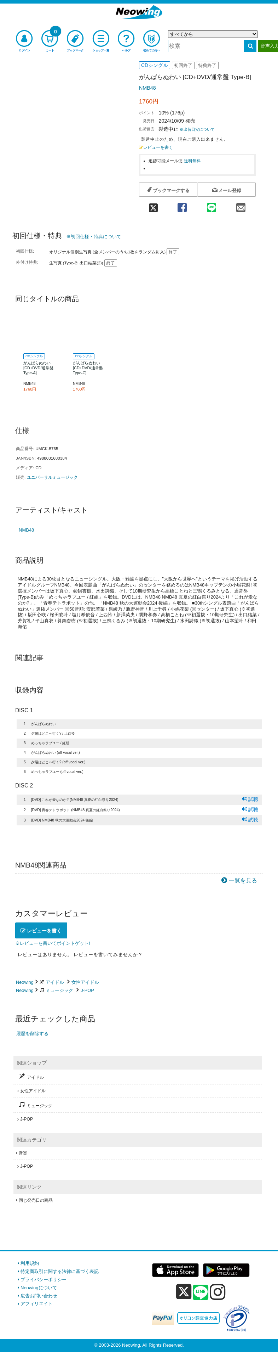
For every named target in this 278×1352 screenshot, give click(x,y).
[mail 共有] (241, 205)
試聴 (250, 799)
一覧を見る (243, 880)
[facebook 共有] (182, 205)
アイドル (55, 982)
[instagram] (218, 1292)
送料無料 (192, 160)
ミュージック (59, 990)
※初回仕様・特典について (93, 236)
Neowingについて (39, 1287)
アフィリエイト (37, 1303)
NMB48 (147, 88)
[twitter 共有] (153, 205)
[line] (200, 1293)
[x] (183, 1292)
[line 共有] (211, 205)
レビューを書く (156, 147)
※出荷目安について (197, 129)
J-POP (87, 990)
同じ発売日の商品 (36, 1200)
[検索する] (250, 46)
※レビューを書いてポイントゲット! (52, 943)
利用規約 (30, 1263)
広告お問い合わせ (39, 1295)
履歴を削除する (32, 1033)
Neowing (25, 982)
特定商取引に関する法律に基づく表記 (60, 1271)
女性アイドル (85, 982)
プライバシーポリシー (43, 1279)
